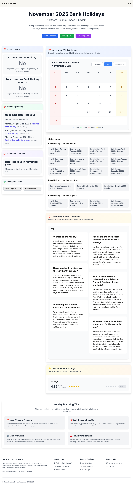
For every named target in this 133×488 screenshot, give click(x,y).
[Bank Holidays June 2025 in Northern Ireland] (78, 161)
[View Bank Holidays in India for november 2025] (116, 187)
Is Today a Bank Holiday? (63, 463)
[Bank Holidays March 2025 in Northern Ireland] (98, 151)
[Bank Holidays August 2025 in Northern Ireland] (119, 161)
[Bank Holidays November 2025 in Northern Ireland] (98, 171)
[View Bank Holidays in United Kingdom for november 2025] (61, 187)
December (119, 64)
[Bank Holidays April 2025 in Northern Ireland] (119, 151)
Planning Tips (83, 36)
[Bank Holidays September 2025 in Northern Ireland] (58, 171)
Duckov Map (110, 466)
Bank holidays (9, 3)
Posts (129, 3)
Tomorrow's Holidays (61, 466)
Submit (122, 386)
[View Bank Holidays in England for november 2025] (58, 203)
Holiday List (66, 36)
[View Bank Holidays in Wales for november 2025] (78, 203)
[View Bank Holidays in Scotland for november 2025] (98, 203)
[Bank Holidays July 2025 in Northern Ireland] (98, 161)
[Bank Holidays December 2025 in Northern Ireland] (119, 171)
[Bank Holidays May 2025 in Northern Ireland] (58, 161)
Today (108, 64)
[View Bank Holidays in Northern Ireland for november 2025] (119, 203)
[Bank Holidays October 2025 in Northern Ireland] (78, 171)
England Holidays (86, 463)
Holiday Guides (59, 470)
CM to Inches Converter (114, 463)
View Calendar (50, 36)
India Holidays (85, 470)
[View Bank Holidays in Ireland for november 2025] (89, 187)
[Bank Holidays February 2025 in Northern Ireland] (78, 151)
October (97, 64)
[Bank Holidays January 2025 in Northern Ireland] (58, 151)
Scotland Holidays (86, 466)
